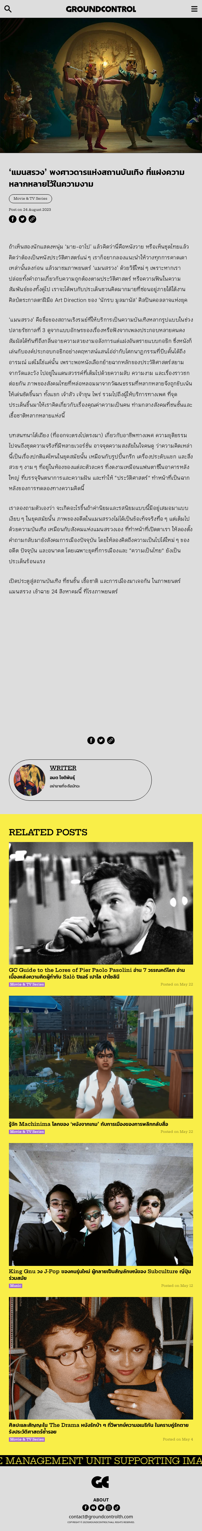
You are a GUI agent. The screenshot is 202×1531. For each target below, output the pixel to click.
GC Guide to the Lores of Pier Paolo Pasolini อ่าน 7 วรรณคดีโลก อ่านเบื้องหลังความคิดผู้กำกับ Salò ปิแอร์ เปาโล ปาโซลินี (97, 973)
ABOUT (101, 1500)
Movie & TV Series (30, 199)
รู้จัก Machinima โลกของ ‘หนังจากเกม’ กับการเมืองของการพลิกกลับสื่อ (88, 1124)
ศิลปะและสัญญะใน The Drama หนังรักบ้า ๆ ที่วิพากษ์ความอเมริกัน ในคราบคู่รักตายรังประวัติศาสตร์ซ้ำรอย (99, 1428)
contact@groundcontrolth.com (101, 1517)
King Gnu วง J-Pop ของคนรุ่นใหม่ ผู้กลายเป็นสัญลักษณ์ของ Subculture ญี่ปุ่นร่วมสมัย (100, 1274)
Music (15, 1286)
